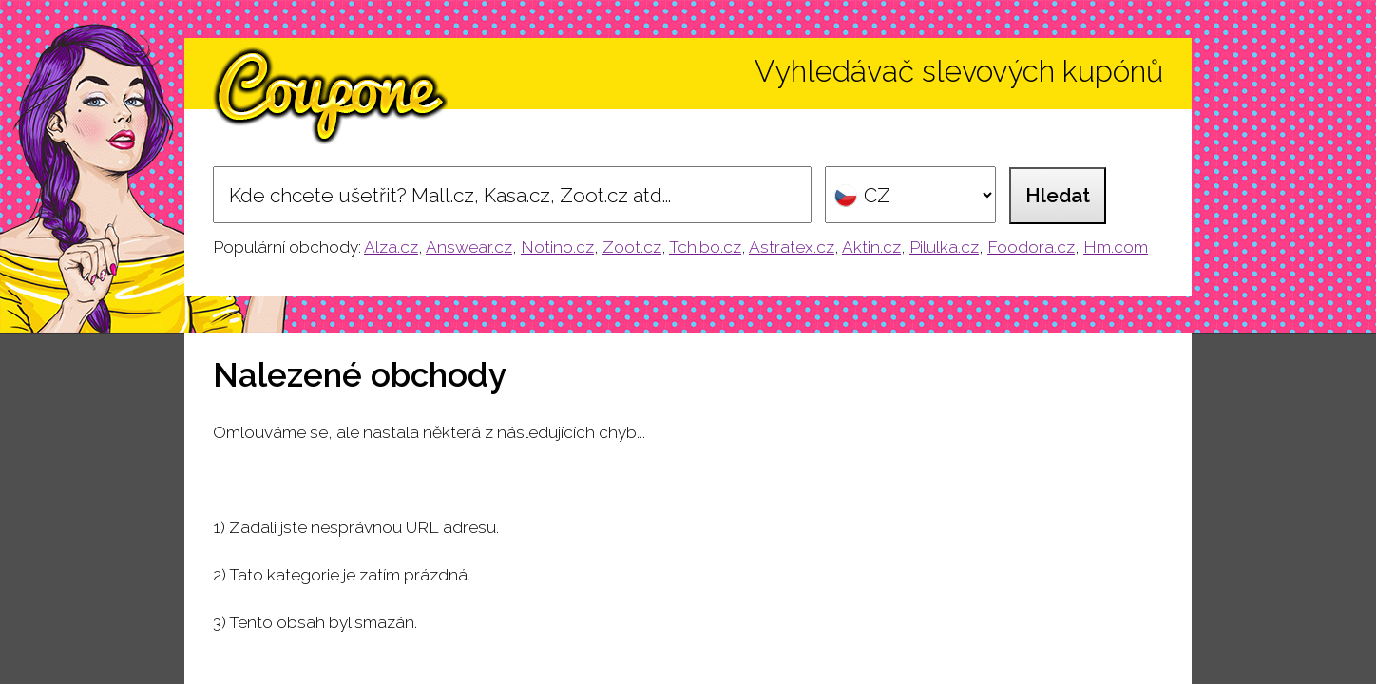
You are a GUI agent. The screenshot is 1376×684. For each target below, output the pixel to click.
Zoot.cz (631, 247)
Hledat (1057, 195)
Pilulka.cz (944, 247)
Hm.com (1115, 247)
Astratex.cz (791, 247)
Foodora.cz (1031, 247)
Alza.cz (391, 247)
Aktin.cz (871, 247)
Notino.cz (557, 247)
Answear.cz (469, 247)
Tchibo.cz (705, 247)
